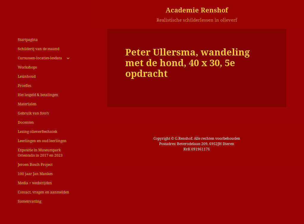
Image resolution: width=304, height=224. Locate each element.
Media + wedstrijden (35, 182)
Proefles (24, 85)
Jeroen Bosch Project (35, 164)
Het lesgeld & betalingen (38, 94)
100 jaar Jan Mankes (35, 173)
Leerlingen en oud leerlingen (42, 140)
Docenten (26, 122)
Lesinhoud (27, 76)
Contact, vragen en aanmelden (43, 192)
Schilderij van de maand (38, 48)
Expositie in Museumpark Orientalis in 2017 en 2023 (40, 152)
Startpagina (28, 39)
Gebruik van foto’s (33, 113)
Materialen (27, 104)
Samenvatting (29, 201)
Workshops (27, 67)
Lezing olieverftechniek (37, 131)
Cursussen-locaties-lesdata (40, 58)
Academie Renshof (197, 9)
